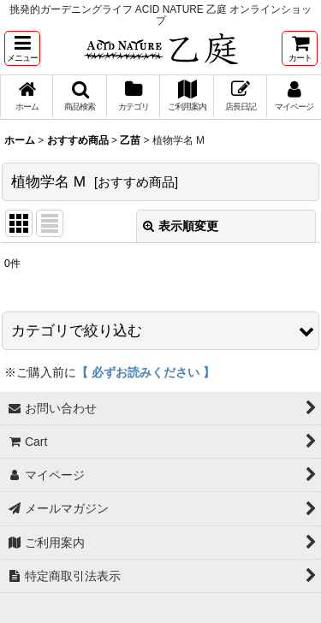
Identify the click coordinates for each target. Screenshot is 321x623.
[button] (22, 48)
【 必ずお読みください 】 (145, 372)
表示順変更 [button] (180, 226)
